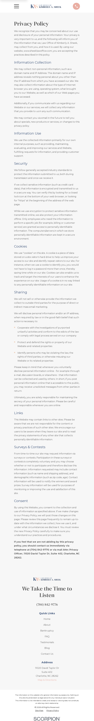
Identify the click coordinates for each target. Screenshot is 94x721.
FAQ (47, 636)
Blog (47, 648)
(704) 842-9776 (47, 604)
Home (47, 619)
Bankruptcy (47, 630)
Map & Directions (47, 680)
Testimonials (47, 642)
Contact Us (47, 654)
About (47, 625)
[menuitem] (39, 710)
